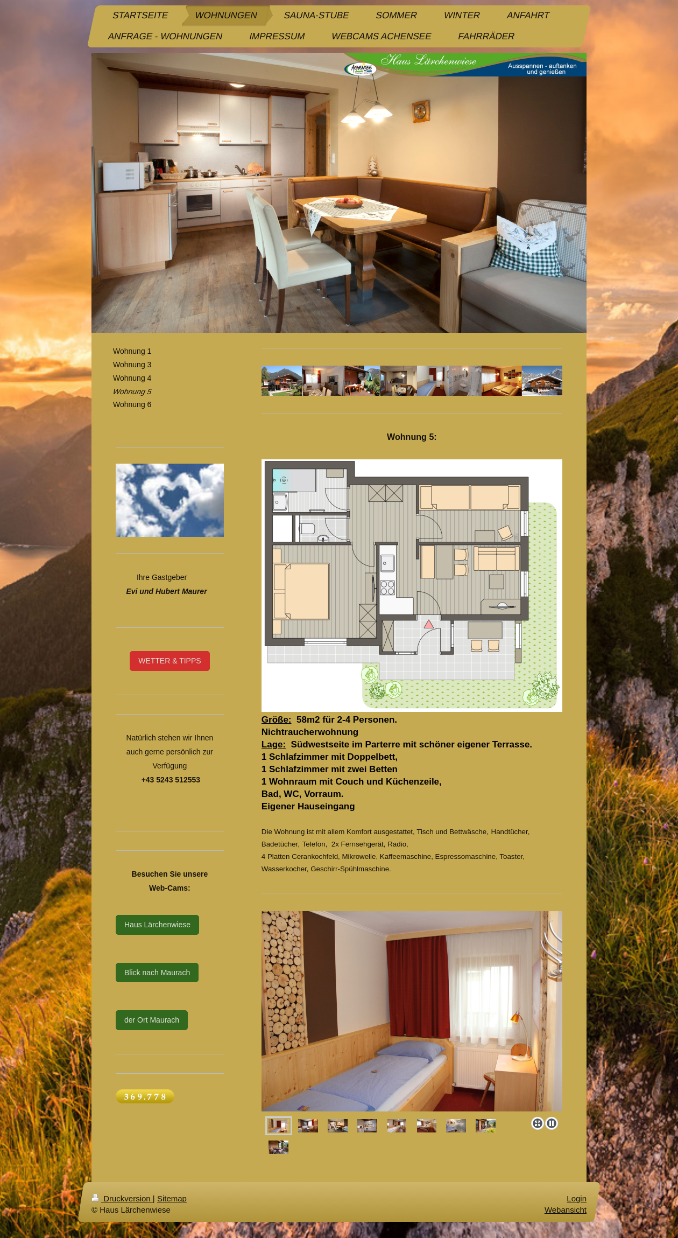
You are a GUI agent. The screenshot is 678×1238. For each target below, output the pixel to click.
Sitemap (172, 1198)
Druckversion (122, 1198)
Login (577, 1198)
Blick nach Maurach (157, 972)
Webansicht (566, 1209)
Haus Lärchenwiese (157, 924)
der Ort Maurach (151, 1020)
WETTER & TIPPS (169, 660)
